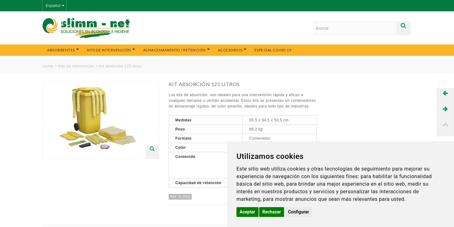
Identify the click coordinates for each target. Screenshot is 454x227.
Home (48, 66)
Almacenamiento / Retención (176, 49)
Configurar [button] (298, 211)
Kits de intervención (111, 49)
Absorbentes (63, 49)
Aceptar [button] (247, 211)
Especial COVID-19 (273, 50)
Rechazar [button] (271, 211)
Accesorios (232, 49)
